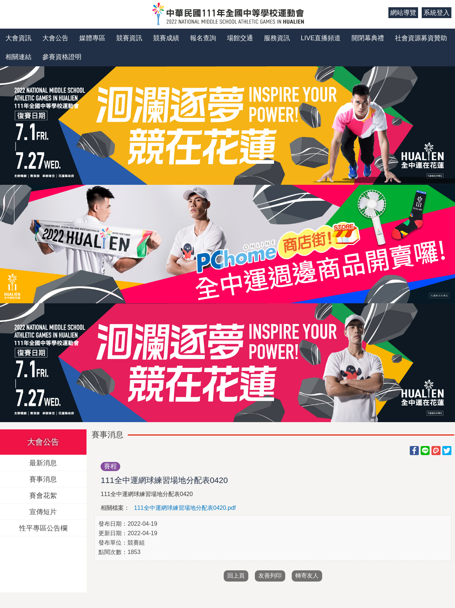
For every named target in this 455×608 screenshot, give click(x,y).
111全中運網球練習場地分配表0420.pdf (185, 508)
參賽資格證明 (61, 57)
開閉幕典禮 (367, 38)
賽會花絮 (43, 495)
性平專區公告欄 (43, 528)
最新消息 (43, 462)
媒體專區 (92, 38)
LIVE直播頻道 (321, 38)
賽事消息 (43, 479)
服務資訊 (277, 38)
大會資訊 (18, 38)
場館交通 (240, 38)
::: (380, 12)
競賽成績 (166, 38)
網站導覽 (403, 12)
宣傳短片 (43, 511)
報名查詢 (203, 38)
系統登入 (437, 12)
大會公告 (55, 38)
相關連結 (18, 57)
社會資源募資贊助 (421, 38)
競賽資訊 (129, 38)
